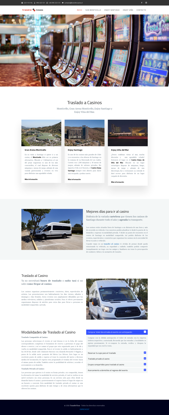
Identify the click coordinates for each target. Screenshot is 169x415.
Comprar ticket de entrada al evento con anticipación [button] (110, 332)
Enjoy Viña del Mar (120, 150)
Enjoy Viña (128, 10)
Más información (31, 179)
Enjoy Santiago (112, 10)
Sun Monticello (93, 10)
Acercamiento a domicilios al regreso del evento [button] (108, 370)
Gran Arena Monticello (35, 150)
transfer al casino (111, 244)
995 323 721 (39, 3)
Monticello (37, 157)
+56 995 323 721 (53, 3)
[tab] (117, 332)
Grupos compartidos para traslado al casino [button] (106, 364)
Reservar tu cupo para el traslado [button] (102, 353)
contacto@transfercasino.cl (72, 3)
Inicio (79, 10)
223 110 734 (26, 3)
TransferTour (75, 405)
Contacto (141, 10)
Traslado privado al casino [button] (98, 358)
